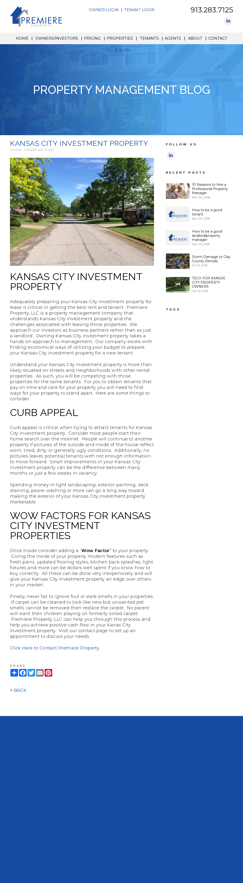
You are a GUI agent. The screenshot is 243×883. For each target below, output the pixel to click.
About (195, 38)
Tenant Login (139, 10)
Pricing (92, 38)
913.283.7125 (212, 9)
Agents (173, 38)
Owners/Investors (56, 38)
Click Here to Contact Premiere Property (54, 648)
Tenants (149, 38)
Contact (217, 38)
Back (18, 690)
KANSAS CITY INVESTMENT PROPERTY (79, 143)
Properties (120, 38)
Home (22, 38)
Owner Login (104, 10)
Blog (124, 50)
